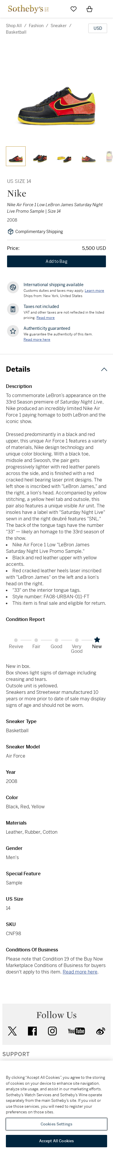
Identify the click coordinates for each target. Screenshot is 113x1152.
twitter (12, 1031)
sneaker (59, 25)
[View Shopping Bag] (89, 9)
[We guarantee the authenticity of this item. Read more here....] (37, 339)
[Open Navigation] (105, 8)
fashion (36, 25)
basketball (16, 32)
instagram (52, 1031)
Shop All (14, 25)
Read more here (80, 972)
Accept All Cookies (56, 1140)
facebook (32, 1031)
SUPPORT (16, 1054)
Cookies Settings (56, 1124)
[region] (56, 1106)
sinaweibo (100, 1031)
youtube (76, 1031)
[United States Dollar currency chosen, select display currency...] (97, 28)
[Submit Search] (58, 9)
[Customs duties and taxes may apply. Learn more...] (94, 290)
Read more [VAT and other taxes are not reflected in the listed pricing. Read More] (45, 317)
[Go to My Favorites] (74, 9)
